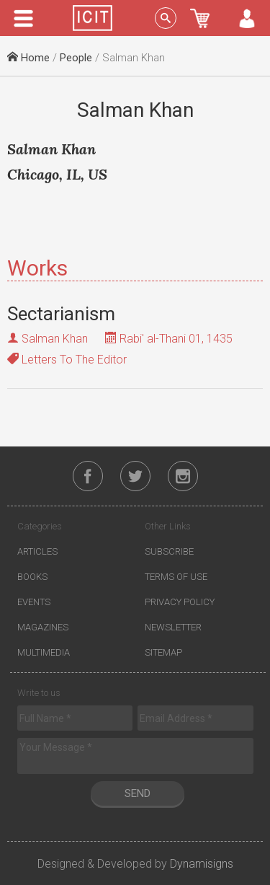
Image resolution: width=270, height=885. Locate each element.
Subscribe (169, 551)
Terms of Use (176, 576)
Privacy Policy (180, 601)
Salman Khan (55, 338)
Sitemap (163, 652)
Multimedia (43, 652)
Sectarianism (61, 314)
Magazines (42, 627)
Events (33, 601)
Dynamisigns (201, 864)
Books (32, 576)
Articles (37, 551)
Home (28, 57)
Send (137, 793)
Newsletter (173, 627)
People (76, 57)
